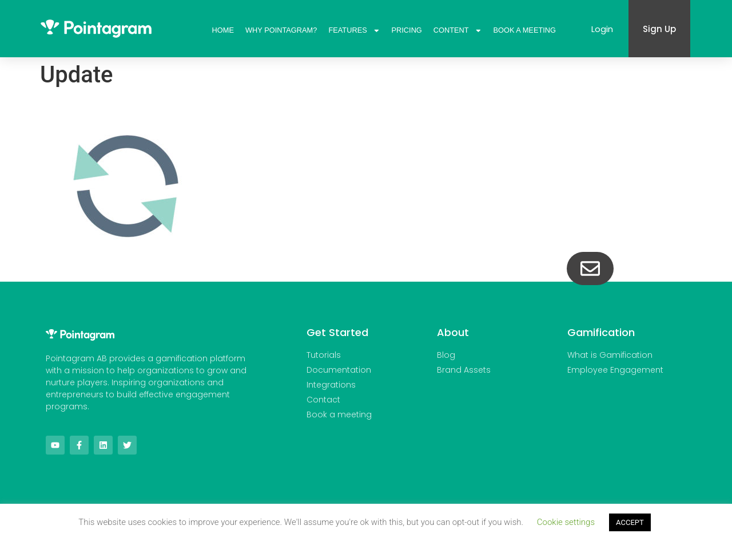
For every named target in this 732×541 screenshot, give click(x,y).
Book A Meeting (524, 30)
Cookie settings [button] (566, 522)
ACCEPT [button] (630, 522)
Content (457, 30)
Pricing (407, 30)
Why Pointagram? (281, 30)
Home (223, 30)
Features (354, 30)
